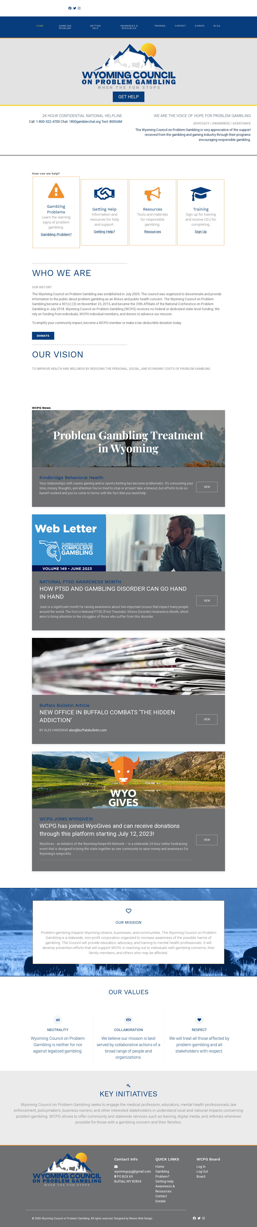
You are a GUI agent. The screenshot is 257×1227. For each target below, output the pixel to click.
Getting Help (164, 1181)
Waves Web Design (140, 1218)
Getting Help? (104, 231)
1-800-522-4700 (48, 122)
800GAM (115, 122)
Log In (201, 1167)
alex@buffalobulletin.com (88, 730)
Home (159, 1167)
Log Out (202, 1171)
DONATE (43, 335)
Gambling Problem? (56, 234)
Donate (160, 1201)
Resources (152, 231)
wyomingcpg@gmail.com (132, 1171)
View (207, 486)
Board (201, 1176)
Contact (161, 1196)
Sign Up (201, 231)
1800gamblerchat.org (85, 122)
